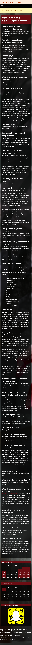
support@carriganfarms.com (10, 493)
